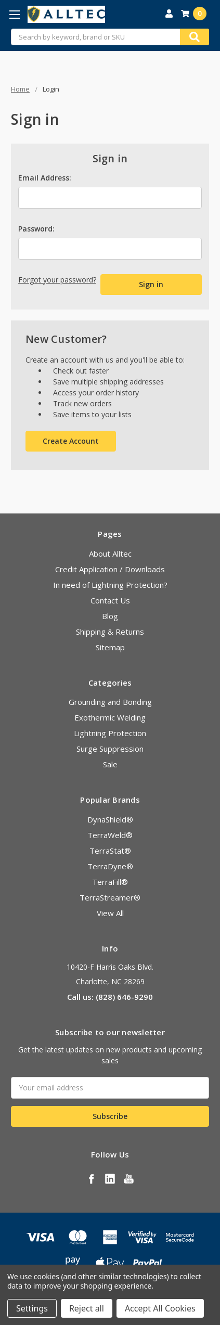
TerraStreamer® (110, 897)
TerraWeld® (110, 835)
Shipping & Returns (110, 631)
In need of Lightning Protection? (110, 585)
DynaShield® (110, 819)
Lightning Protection (110, 733)
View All (110, 913)
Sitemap (110, 647)
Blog (110, 616)
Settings (32, 1308)
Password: (36, 229)
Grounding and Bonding (110, 702)
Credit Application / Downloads (110, 569)
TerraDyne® (110, 866)
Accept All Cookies (160, 1308)
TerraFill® (110, 882)
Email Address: (44, 178)
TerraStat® (110, 850)
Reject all (86, 1308)
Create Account (71, 441)
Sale (110, 764)
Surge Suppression (110, 748)
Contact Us (110, 600)
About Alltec (110, 553)
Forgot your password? (57, 280)
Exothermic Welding (110, 717)
